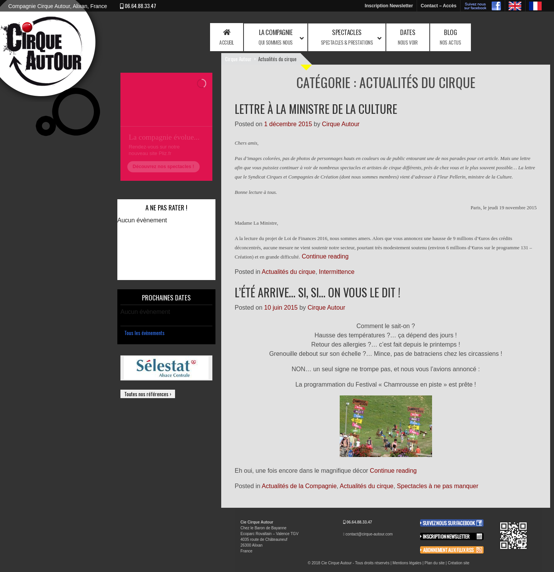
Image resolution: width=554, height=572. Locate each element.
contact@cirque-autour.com (368, 534)
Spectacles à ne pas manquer (438, 486)
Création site (458, 563)
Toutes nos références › (147, 394)
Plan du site (435, 563)
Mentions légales (406, 563)
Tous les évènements (144, 333)
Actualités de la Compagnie (299, 486)
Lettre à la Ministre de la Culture (316, 108)
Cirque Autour (238, 59)
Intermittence (336, 271)
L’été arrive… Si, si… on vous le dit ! (317, 292)
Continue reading (325, 256)
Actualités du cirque (288, 271)
